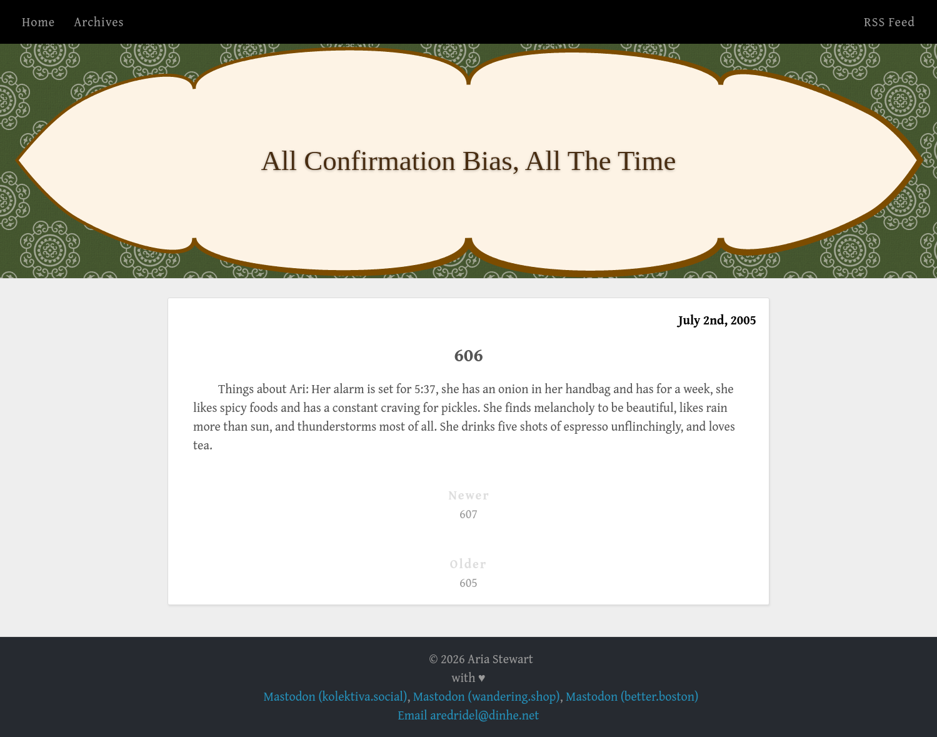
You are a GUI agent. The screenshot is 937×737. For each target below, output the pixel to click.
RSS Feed (889, 22)
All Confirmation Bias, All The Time (468, 160)
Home (38, 22)
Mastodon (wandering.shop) (486, 696)
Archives (99, 22)
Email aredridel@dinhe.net (468, 715)
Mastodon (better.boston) (632, 696)
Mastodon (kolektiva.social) (336, 696)
